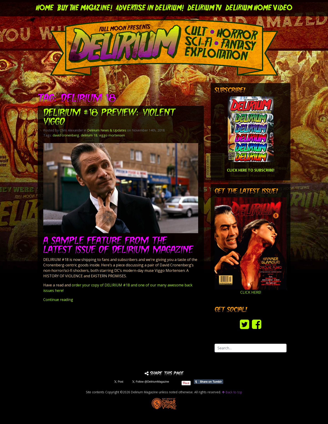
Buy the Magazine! (84, 8)
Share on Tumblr (208, 381)
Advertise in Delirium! (150, 8)
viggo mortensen (112, 135)
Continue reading (58, 299)
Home (45, 8)
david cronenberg (66, 135)
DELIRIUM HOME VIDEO (259, 8)
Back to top (232, 392)
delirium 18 (89, 135)
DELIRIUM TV (204, 8)
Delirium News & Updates (106, 130)
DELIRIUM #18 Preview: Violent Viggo (109, 118)
